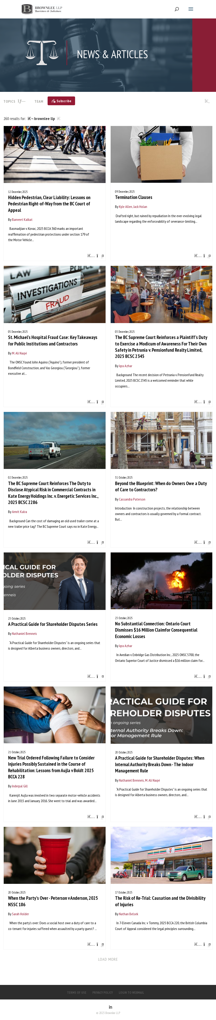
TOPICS (14, 101)
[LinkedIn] (110, 1007)
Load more (108, 959)
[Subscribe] (61, 100)
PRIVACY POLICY (102, 992)
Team (38, 101)
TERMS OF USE (76, 992)
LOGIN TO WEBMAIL (131, 992)
